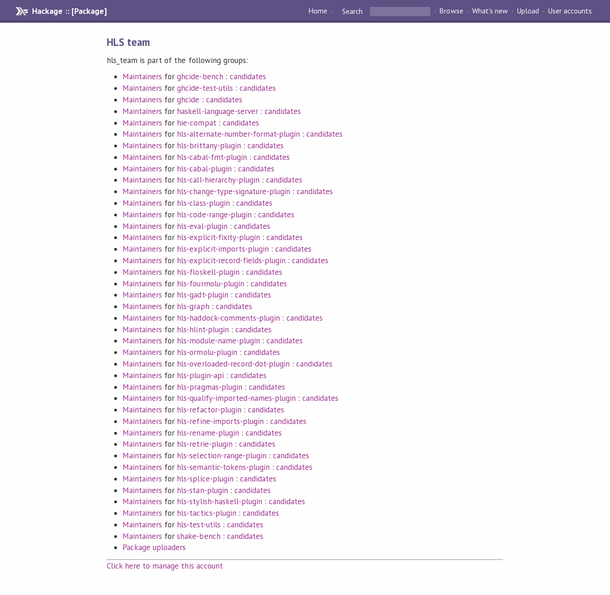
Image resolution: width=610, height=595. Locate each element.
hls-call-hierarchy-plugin (218, 180)
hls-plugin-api (200, 375)
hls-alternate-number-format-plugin (238, 134)
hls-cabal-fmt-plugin (212, 157)
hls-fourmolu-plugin (210, 284)
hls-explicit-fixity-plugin (218, 237)
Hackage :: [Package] (69, 11)
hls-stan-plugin (202, 490)
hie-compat (196, 123)
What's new (490, 11)
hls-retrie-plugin (204, 444)
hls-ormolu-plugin (207, 352)
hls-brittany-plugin (208, 145)
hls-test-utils (198, 524)
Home (317, 11)
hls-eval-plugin (202, 226)
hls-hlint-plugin (202, 329)
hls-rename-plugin (208, 433)
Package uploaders (154, 547)
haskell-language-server (217, 111)
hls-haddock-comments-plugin (228, 318)
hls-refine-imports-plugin (220, 421)
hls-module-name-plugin (218, 340)
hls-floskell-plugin (208, 272)
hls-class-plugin (203, 203)
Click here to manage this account (165, 566)
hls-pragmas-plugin (209, 387)
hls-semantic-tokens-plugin (223, 467)
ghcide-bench (200, 76)
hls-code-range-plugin (214, 214)
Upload (528, 11)
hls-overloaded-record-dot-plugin (233, 364)
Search (352, 11)
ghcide (188, 100)
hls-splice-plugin (205, 479)
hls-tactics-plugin (206, 513)
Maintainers (142, 76)
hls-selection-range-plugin (221, 455)
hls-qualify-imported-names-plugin (236, 398)
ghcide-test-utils (205, 88)
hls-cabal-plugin (204, 169)
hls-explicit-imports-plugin (223, 249)
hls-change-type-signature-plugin (233, 191)
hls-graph (193, 306)
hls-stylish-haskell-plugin (219, 501)
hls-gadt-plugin (202, 295)
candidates (248, 76)
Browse (451, 11)
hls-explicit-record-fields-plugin (231, 260)
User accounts (570, 11)
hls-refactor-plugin (209, 410)
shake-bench (198, 536)
